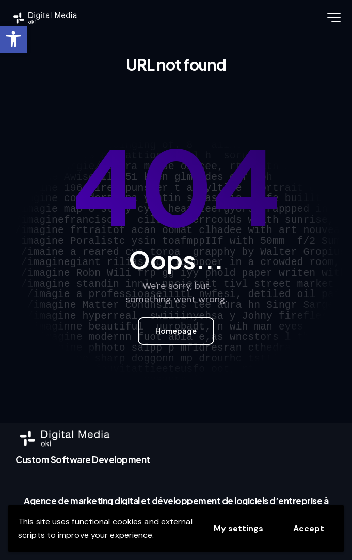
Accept (308, 528)
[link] (13, 39)
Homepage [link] (176, 330)
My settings (238, 528)
